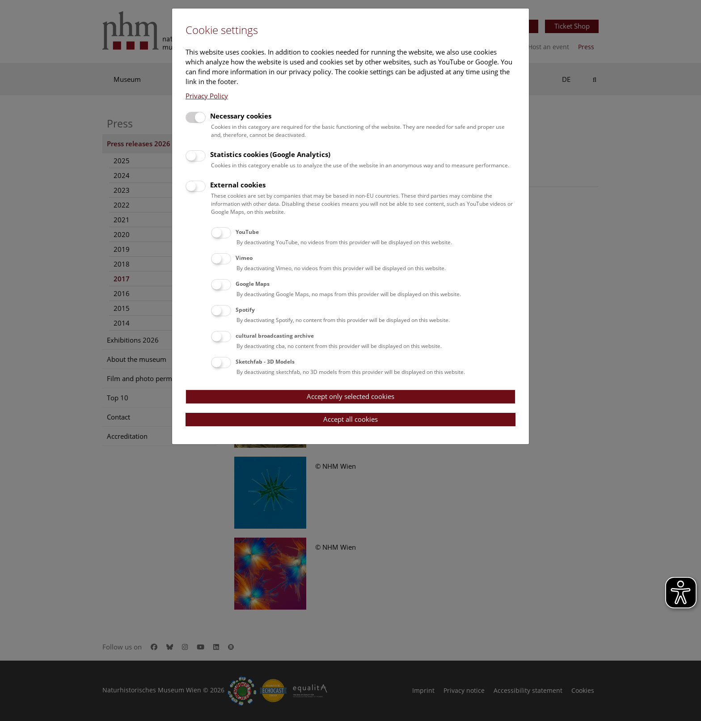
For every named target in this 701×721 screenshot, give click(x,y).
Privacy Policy (207, 95)
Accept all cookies (350, 419)
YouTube (247, 232)
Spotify (245, 310)
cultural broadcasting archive (275, 335)
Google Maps (253, 284)
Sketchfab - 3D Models (265, 361)
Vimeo (244, 258)
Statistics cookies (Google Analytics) (270, 154)
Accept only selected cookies (350, 396)
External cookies (238, 184)
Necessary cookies (240, 115)
